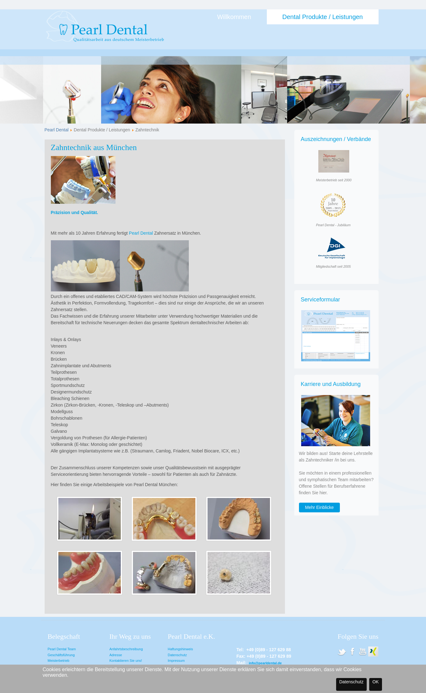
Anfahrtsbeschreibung (126, 649)
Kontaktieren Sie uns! (126, 660)
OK (375, 681)
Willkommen (234, 16)
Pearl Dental (57, 129)
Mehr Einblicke (319, 507)
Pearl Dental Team (62, 649)
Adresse (116, 655)
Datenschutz (177, 655)
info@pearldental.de (265, 663)
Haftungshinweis (180, 649)
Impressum (176, 660)
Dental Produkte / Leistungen (322, 16)
